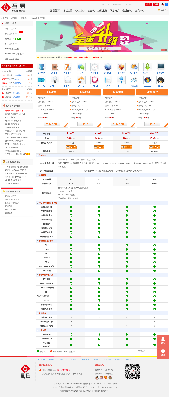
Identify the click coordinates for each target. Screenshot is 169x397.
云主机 (91, 10)
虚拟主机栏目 (10, 29)
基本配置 (41, 175)
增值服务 (41, 313)
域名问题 (109, 370)
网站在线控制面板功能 (47, 202)
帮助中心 (99, 365)
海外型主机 (9, 39)
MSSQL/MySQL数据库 (14, 54)
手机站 (129, 359)
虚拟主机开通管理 (12, 183)
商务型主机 (72, 57)
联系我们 (52, 359)
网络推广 (115, 10)
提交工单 (85, 359)
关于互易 (41, 359)
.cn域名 (17, 79)
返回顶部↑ (142, 351)
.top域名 (17, 83)
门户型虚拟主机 (11, 44)
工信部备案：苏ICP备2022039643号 (67, 384)
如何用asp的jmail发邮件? (15, 177)
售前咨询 (98, 370)
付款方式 (63, 359)
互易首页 (55, 10)
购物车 (164, 10)
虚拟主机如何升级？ (13, 180)
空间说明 (41, 155)
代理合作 (107, 359)
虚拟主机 (102, 10)
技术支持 (41, 330)
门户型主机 (95, 57)
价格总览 (74, 359)
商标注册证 (112, 384)
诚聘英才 (96, 359)
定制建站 (16, 97)
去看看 (29, 71)
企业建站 (16, 93)
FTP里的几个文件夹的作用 (16, 173)
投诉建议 (109, 374)
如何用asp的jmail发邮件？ (15, 170)
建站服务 (80, 10)
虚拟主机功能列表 (45, 275)
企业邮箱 (127, 10)
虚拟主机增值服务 (12, 59)
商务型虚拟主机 (11, 34)
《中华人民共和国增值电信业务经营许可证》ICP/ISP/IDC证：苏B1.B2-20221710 (85, 387)
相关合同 (118, 359)
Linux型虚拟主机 (12, 49)
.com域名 (18, 75)
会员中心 (140, 10)
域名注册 (67, 10)
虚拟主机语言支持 (45, 241)
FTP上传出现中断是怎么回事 (17, 167)
